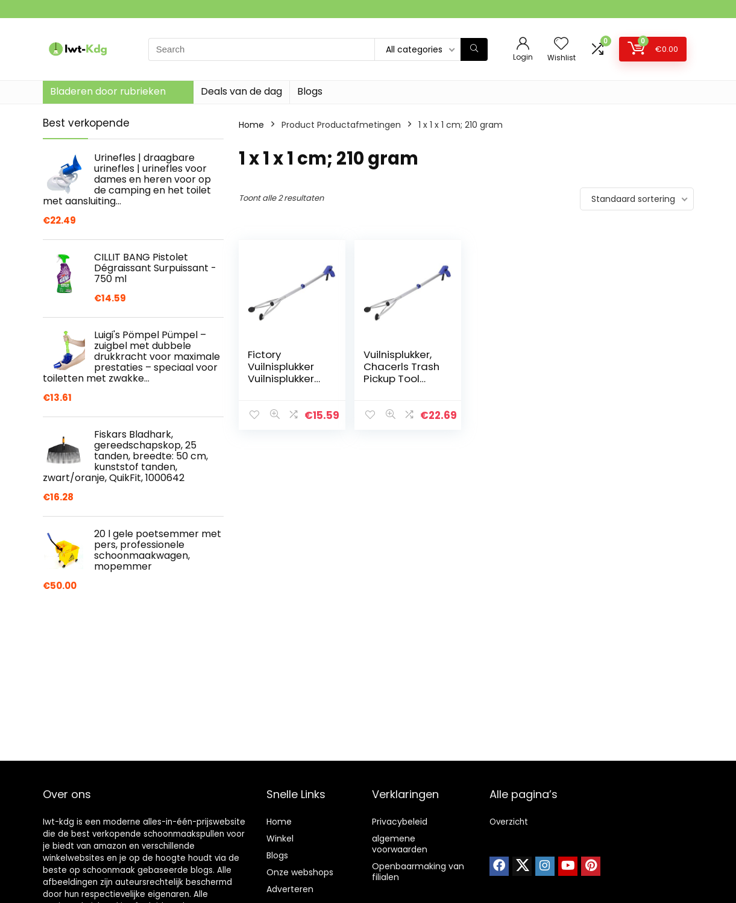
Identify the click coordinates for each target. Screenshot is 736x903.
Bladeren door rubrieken (108, 91)
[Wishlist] (561, 44)
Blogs (309, 91)
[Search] (474, 49)
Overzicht (508, 822)
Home (251, 125)
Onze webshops (299, 872)
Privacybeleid (399, 822)
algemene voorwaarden (399, 843)
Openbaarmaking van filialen (418, 871)
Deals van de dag (241, 91)
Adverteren (289, 889)
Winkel (280, 838)
